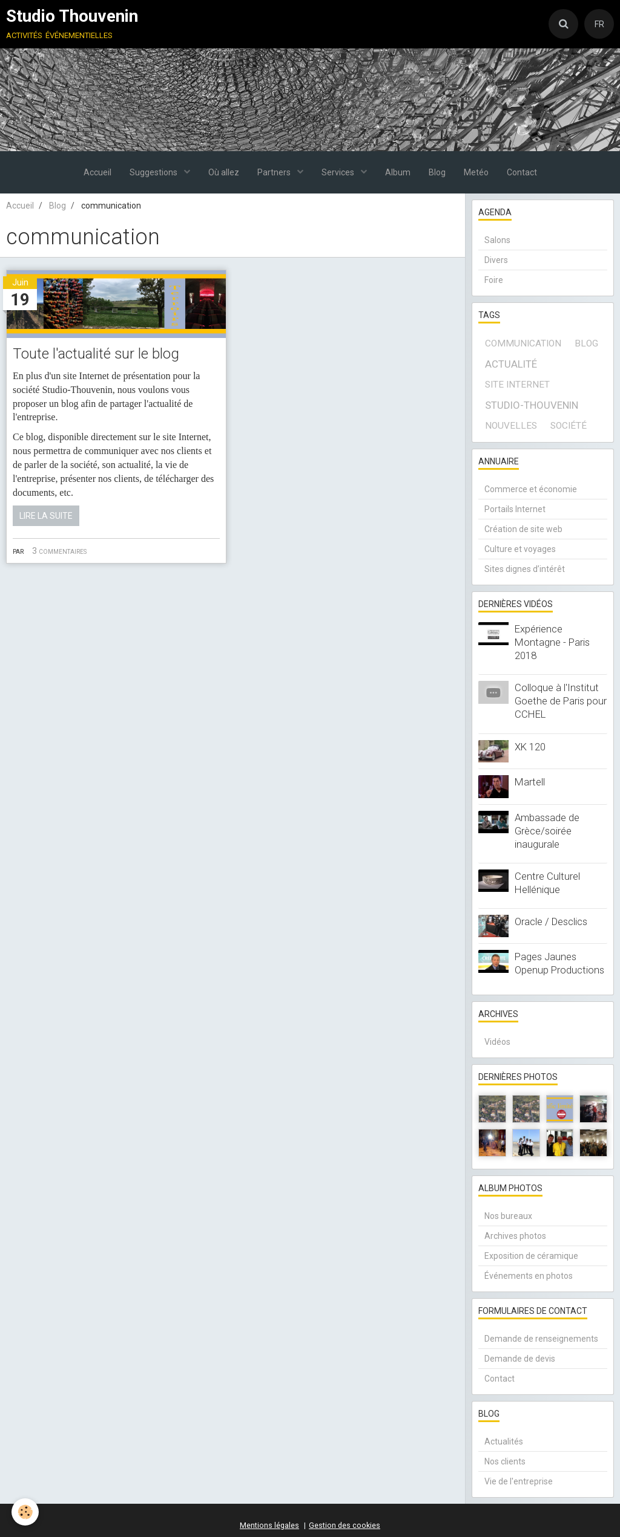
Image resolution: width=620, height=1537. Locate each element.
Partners (274, 172)
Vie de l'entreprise (518, 1481)
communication (523, 343)
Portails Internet (515, 509)
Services (339, 172)
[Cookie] (25, 1512)
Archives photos (515, 1236)
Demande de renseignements (541, 1339)
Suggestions (154, 172)
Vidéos (497, 1042)
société (568, 425)
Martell (530, 782)
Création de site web (523, 529)
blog (586, 343)
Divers (496, 260)
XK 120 (530, 747)
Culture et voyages (520, 549)
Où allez (223, 172)
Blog (437, 172)
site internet (517, 384)
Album (398, 172)
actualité (511, 364)
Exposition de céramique (531, 1256)
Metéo (476, 172)
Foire (493, 280)
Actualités (503, 1441)
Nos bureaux (508, 1216)
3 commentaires (59, 551)
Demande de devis (519, 1358)
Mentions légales (269, 1525)
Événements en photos (528, 1276)
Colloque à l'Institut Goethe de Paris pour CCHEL (561, 700)
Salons (497, 240)
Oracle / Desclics (551, 921)
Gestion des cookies (344, 1525)
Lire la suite (46, 516)
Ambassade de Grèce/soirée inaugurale (547, 830)
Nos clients (505, 1461)
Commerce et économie (530, 489)
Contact (522, 172)
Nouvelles (511, 425)
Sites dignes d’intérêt (524, 569)
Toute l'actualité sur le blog (96, 354)
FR (599, 24)
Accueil (97, 172)
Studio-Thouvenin (531, 405)
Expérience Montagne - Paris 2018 (552, 642)
